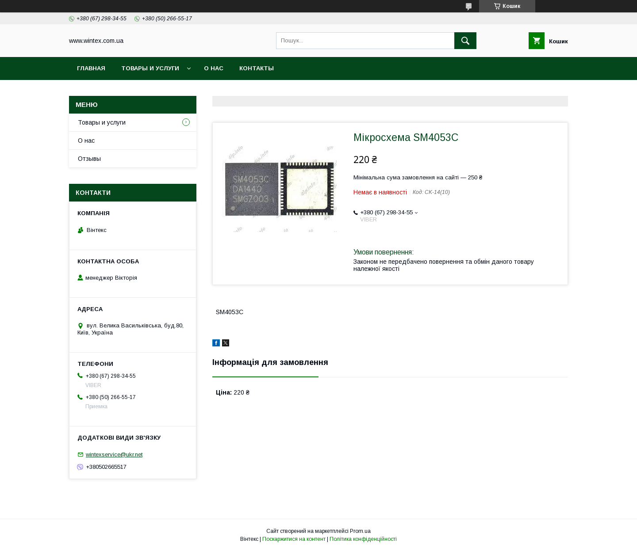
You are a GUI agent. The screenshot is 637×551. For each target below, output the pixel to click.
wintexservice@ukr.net (114, 454)
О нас (213, 68)
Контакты (256, 68)
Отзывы (89, 158)
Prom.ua (360, 531)
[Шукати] (465, 40)
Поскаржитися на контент (294, 539)
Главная (91, 68)
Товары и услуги (150, 68)
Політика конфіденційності (363, 539)
